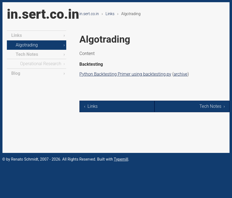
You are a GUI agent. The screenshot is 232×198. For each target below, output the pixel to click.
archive (180, 74)
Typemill (121, 159)
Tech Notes (27, 54)
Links (110, 14)
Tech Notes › (212, 106)
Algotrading (27, 45)
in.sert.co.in (43, 14)
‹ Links (91, 106)
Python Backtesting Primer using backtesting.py (125, 74)
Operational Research (40, 63)
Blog (15, 73)
